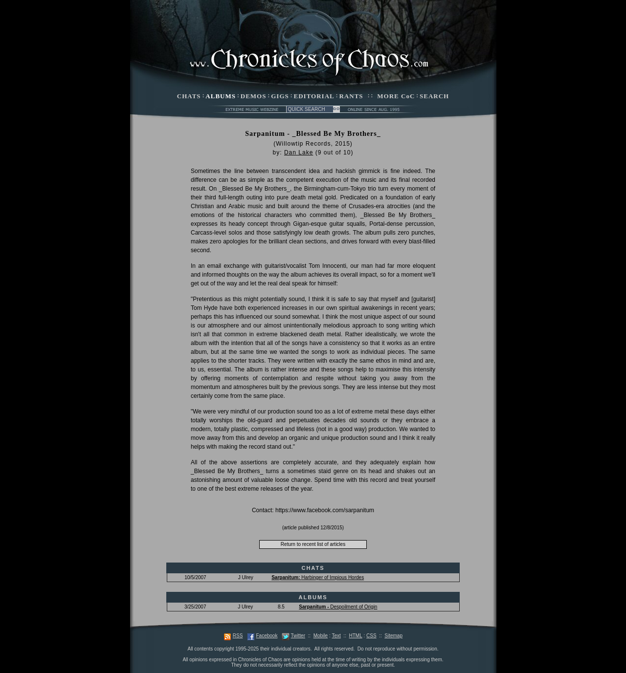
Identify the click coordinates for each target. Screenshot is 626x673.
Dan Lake (298, 152)
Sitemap (393, 635)
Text (336, 635)
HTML (355, 635)
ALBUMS (220, 96)
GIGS (280, 96)
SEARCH (434, 96)
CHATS (189, 96)
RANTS (351, 96)
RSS (238, 635)
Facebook (266, 635)
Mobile (320, 635)
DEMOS (254, 96)
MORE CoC (396, 96)
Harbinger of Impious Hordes (317, 577)
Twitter (298, 635)
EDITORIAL (314, 96)
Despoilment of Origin (338, 606)
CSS (371, 635)
